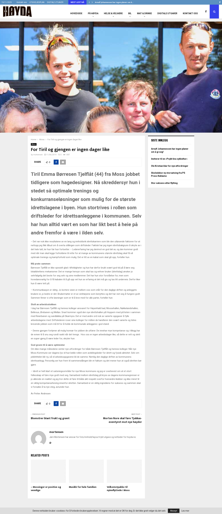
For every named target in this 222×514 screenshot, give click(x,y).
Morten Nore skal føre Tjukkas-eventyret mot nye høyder (122, 420)
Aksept (173, 511)
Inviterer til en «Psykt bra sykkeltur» (169, 159)
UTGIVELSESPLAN (36, 2)
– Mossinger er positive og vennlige (46, 488)
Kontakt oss (22, 2)
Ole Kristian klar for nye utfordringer (169, 166)
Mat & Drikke (144, 13)
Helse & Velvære (113, 13)
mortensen (38, 155)
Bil (130, 13)
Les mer (185, 511)
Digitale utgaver (167, 13)
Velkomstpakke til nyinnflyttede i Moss (118, 488)
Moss (34, 144)
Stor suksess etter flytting (164, 183)
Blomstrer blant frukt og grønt (50, 418)
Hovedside (76, 13)
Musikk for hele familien (82, 487)
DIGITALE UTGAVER (55, 2)
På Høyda (93, 13)
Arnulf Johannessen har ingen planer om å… (114, 2)
